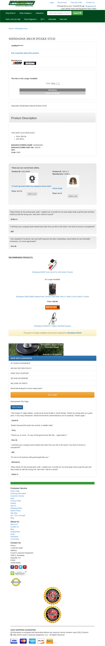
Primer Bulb (57, 188)
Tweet (48, 83)
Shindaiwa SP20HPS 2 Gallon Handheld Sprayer (52, 326)
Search (77, 13)
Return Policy (15, 511)
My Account (62, 2)
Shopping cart (90, 6)
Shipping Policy (16, 508)
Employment (15, 532)
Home (11, 29)
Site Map (13, 513)
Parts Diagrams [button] (30, 19)
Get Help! (52, 395)
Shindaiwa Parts (21, 29)
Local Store (14, 539)
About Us (14, 524)
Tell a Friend (16, 407)
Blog (12, 518)
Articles (13, 503)
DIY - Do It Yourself (17, 516)
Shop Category (25, 13)
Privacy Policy (15, 501)
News (12, 534)
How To (13, 506)
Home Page (14, 491)
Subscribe (52, 19)
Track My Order (76, 2)
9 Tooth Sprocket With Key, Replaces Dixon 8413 (31, 186)
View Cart (63, 19)
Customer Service (17, 496)
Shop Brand (11, 13)
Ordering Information (18, 493)
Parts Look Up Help (13, 19)
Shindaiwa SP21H (74, 333)
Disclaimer (14, 537)
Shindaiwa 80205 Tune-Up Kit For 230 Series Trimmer (52, 272)
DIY (43, 19)
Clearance (39, 13)
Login (52, 2)
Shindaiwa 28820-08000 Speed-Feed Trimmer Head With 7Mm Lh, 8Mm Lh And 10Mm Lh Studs (52, 297)
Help (12, 498)
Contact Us (90, 2)
